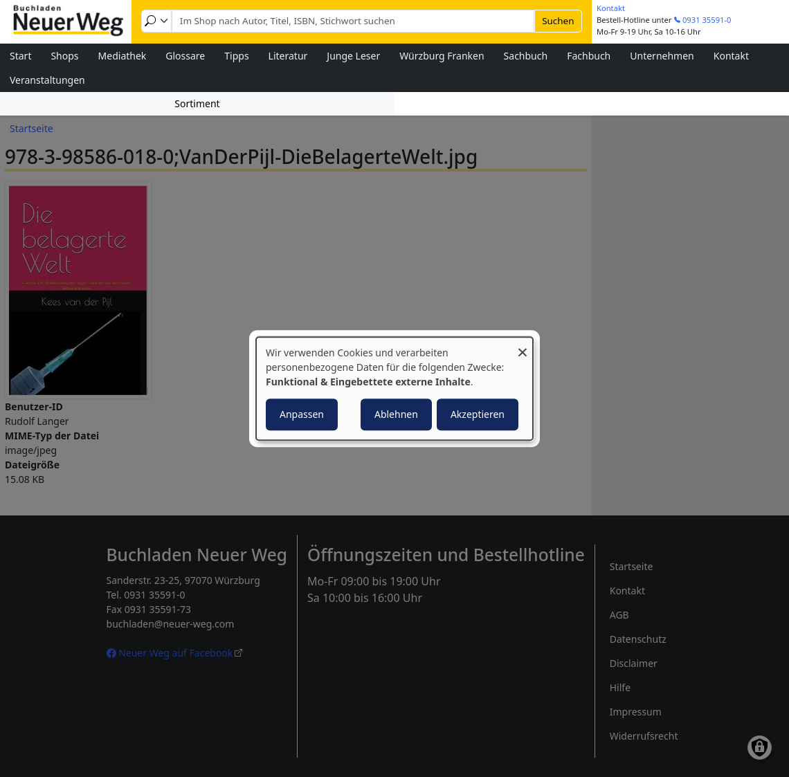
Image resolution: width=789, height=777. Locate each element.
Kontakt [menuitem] (731, 55)
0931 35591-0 (707, 20)
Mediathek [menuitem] (122, 55)
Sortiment (196, 103)
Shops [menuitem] (64, 55)
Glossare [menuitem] (185, 55)
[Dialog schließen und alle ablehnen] (522, 345)
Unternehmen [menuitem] (661, 55)
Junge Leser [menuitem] (353, 55)
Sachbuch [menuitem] (526, 55)
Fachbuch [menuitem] (588, 55)
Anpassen (302, 414)
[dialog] (394, 389)
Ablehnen (396, 414)
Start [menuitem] (20, 55)
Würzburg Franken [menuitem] (441, 55)
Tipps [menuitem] (236, 55)
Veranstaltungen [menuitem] (47, 79)
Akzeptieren (478, 414)
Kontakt (611, 8)
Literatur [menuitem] (288, 55)
